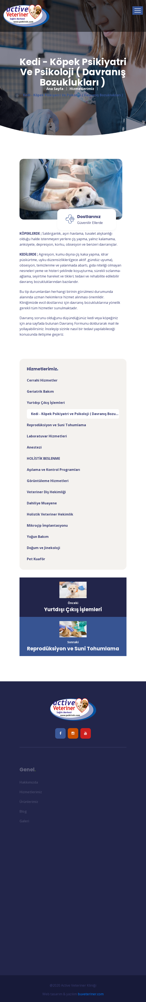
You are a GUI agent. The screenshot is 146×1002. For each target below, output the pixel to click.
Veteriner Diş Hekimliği (46, 492)
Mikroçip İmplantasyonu (47, 525)
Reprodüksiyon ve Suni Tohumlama (56, 425)
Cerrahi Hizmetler (42, 380)
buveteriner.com (91, 994)
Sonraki (73, 642)
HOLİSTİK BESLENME (43, 458)
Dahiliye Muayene (42, 503)
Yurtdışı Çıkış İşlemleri (46, 402)
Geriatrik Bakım (40, 391)
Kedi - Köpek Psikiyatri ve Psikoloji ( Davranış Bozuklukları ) (75, 413)
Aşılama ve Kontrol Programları (53, 469)
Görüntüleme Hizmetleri (48, 480)
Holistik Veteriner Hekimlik (50, 514)
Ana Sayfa (54, 85)
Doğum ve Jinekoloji (43, 547)
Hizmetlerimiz (82, 85)
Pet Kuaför (36, 559)
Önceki (73, 603)
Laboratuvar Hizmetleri (47, 436)
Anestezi (34, 447)
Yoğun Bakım (38, 536)
